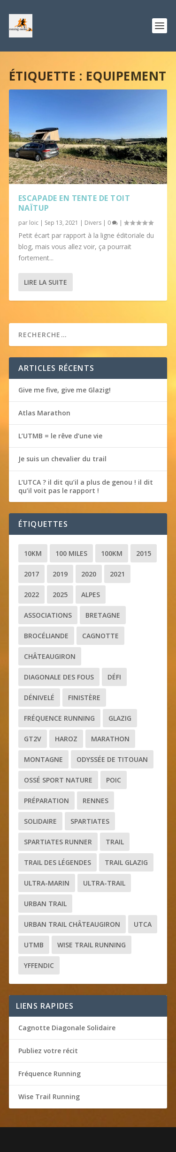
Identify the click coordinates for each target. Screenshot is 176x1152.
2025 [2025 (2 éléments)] (60, 594)
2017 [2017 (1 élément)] (31, 573)
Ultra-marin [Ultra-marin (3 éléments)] (46, 883)
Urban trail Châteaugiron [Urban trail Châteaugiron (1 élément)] (72, 924)
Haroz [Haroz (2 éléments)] (66, 738)
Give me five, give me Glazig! (64, 389)
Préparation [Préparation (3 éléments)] (46, 800)
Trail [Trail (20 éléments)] (115, 841)
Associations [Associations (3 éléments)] (48, 615)
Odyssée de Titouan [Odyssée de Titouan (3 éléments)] (112, 759)
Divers (92, 223)
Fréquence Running (49, 1073)
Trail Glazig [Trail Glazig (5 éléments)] (126, 862)
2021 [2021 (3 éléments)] (117, 573)
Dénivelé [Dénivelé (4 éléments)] (39, 697)
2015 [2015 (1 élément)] (143, 553)
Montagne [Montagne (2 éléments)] (43, 759)
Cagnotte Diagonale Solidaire (66, 1027)
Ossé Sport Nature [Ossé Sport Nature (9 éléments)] (58, 779)
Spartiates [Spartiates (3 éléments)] (89, 821)
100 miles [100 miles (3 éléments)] (71, 553)
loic (33, 223)
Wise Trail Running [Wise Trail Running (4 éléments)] (91, 944)
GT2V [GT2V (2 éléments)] (32, 738)
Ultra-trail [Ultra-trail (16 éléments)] (104, 883)
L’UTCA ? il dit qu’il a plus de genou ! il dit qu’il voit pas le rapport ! (85, 486)
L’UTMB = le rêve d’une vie (60, 435)
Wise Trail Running (49, 1096)
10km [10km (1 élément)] (33, 553)
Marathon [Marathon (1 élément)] (110, 738)
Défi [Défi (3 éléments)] (114, 676)
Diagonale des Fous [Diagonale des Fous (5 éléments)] (59, 676)
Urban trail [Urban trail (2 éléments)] (45, 903)
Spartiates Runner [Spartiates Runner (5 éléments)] (58, 841)
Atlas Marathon (44, 412)
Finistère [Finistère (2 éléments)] (84, 697)
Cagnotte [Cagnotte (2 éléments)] (100, 635)
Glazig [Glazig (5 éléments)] (119, 718)
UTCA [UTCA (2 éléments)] (143, 924)
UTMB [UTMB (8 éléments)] (34, 944)
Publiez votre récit (48, 1050)
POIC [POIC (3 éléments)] (113, 779)
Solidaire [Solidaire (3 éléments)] (40, 821)
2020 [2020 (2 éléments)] (88, 573)
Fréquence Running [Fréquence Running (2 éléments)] (59, 718)
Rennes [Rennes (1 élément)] (95, 800)
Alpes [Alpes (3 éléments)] (90, 594)
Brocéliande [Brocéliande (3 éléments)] (46, 635)
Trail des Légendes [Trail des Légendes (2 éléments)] (57, 862)
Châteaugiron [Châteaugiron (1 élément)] (50, 656)
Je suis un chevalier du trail (62, 458)
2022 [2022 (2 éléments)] (31, 594)
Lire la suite (45, 282)
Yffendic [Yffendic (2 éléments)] (39, 965)
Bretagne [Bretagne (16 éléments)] (102, 615)
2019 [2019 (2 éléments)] (60, 573)
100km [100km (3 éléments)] (111, 553)
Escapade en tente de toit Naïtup (74, 203)
